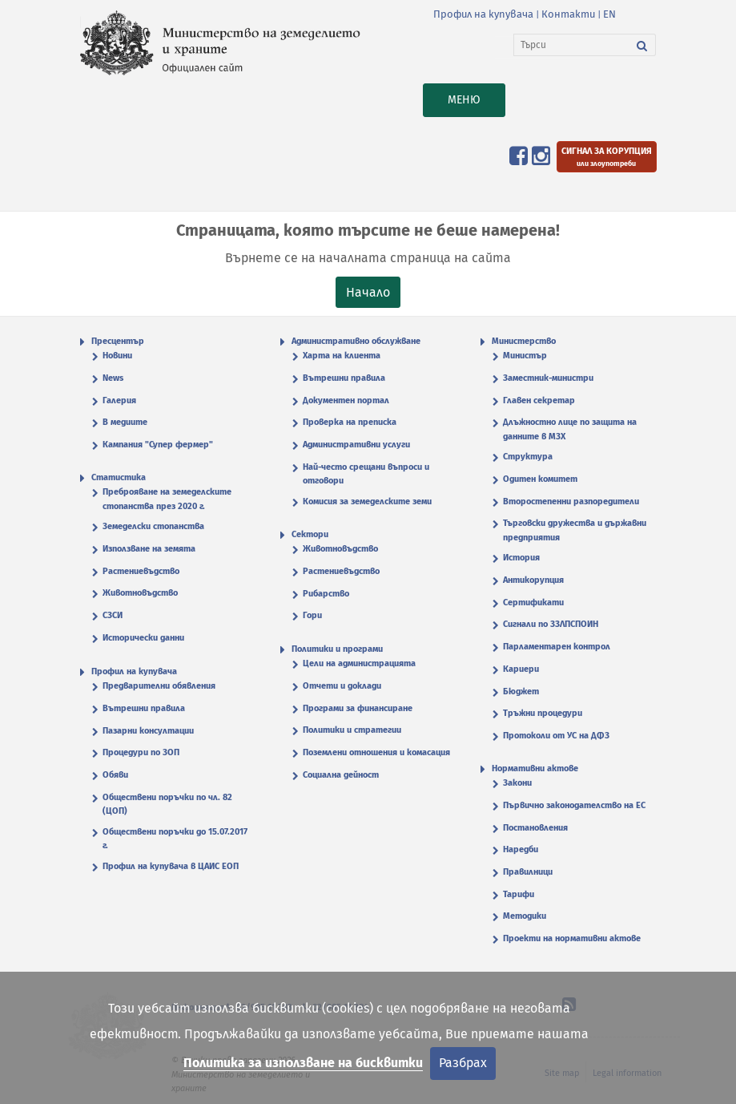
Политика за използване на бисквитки (303, 1062)
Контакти (568, 14)
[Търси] (571, 45)
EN (609, 14)
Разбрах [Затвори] (463, 1062)
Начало (368, 292)
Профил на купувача (483, 14)
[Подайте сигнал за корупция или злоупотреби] (607, 156)
